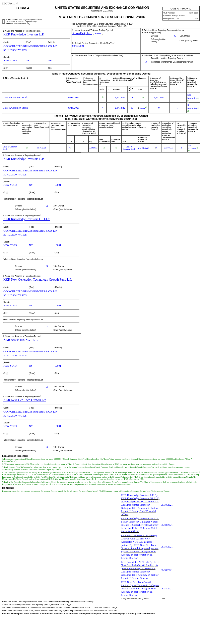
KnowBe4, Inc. (82, 33)
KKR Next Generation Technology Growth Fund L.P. (37, 279)
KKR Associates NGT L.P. (20, 339)
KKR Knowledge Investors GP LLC (26, 219)
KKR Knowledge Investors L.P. (23, 34)
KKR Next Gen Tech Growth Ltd (24, 400)
